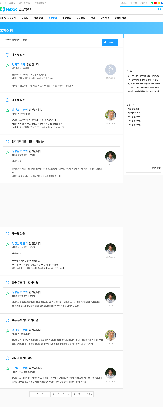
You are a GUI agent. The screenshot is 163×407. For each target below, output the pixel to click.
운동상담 (81, 18)
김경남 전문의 (20, 151)
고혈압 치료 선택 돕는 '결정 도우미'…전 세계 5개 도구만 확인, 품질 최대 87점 (144, 91)
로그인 (124, 3)
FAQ (93, 18)
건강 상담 (38, 18)
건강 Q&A (11, 3)
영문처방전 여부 (134, 113)
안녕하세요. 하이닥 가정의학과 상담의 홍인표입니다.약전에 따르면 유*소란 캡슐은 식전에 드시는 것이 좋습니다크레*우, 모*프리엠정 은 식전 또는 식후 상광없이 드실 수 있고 (38, 124)
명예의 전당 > (156, 168)
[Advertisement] (61, 205)
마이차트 (133, 3)
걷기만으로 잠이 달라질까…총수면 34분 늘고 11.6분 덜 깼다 (144, 87)
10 (79, 394)
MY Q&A (104, 18)
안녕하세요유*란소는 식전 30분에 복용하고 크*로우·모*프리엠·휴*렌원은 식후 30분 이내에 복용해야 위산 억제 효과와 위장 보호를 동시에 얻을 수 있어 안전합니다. (38, 261)
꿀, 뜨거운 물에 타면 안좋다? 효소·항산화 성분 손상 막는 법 (144, 83)
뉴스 (2, 3)
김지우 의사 (18, 64)
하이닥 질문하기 (8, 18)
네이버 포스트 (152, 3)
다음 (88, 394)
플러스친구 (159, 3)
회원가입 (143, 3)
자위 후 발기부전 (134, 117)
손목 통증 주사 (133, 109)
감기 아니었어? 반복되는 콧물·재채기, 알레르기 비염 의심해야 (144, 76)
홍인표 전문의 (20, 110)
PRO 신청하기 (40, 3)
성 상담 (24, 18)
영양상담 (66, 18)
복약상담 (52, 18)
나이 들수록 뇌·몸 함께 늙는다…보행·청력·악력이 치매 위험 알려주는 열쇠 (144, 80)
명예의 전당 (120, 18)
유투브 (155, 3)
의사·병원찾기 (25, 3)
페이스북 (162, 3)
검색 (159, 9)
